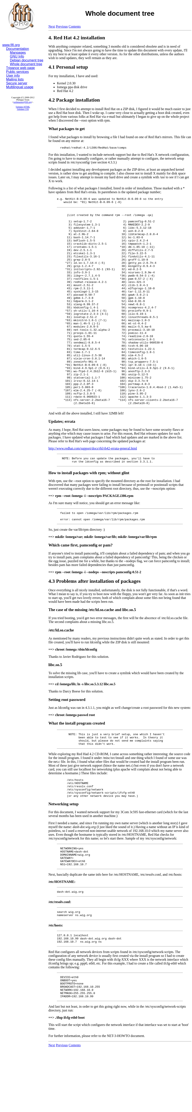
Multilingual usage (19, 87)
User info (13, 75)
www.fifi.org (11, 45)
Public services (17, 72)
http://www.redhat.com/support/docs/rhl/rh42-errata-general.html (92, 489)
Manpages (18, 52)
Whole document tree (26, 64)
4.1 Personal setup (68, 67)
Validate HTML (23, 107)
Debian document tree (26, 60)
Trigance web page (20, 68)
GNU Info (17, 56)
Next (51, 26)
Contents (75, 26)
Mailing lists (15, 79)
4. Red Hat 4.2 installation (76, 37)
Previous (62, 26)
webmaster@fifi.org (22, 102)
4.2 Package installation (74, 100)
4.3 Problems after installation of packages (94, 625)
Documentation (17, 49)
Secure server (16, 83)
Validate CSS (23, 109)
